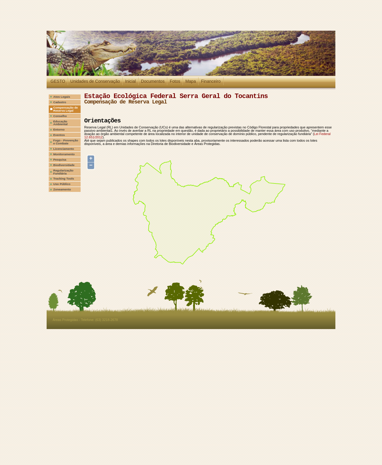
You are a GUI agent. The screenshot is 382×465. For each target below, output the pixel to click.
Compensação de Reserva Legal (65, 109)
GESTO (58, 81)
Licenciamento (63, 148)
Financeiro (210, 81)
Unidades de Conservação (95, 81)
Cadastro (59, 102)
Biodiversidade (64, 165)
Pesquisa (59, 159)
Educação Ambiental (60, 123)
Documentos (153, 81)
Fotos (175, 81)
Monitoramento (64, 154)
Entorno (59, 129)
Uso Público (61, 184)
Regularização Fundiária (63, 172)
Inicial (130, 81)
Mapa (190, 81)
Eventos (59, 135)
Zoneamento (62, 189)
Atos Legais (61, 96)
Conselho (60, 116)
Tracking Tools (63, 178)
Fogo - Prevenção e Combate (65, 142)
